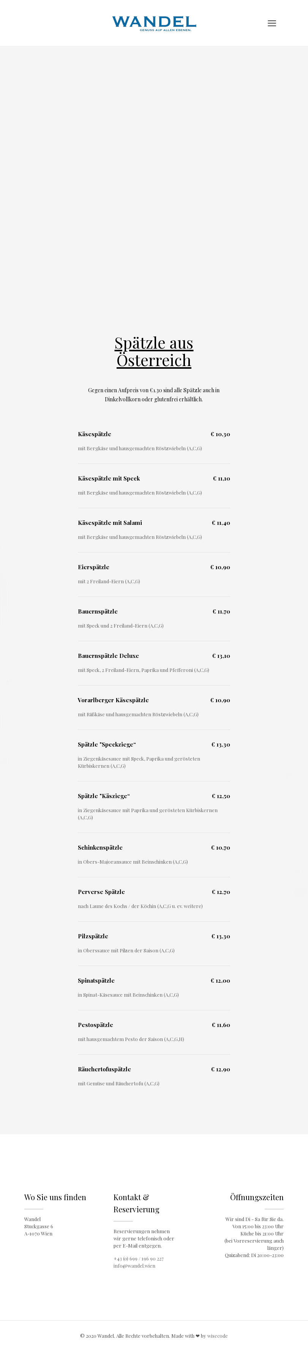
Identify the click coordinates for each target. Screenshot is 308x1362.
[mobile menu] (271, 22)
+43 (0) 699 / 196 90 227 (139, 1258)
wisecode (217, 1335)
